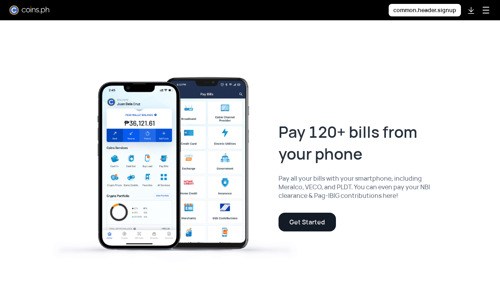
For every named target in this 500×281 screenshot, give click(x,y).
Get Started (307, 222)
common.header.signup (424, 10)
